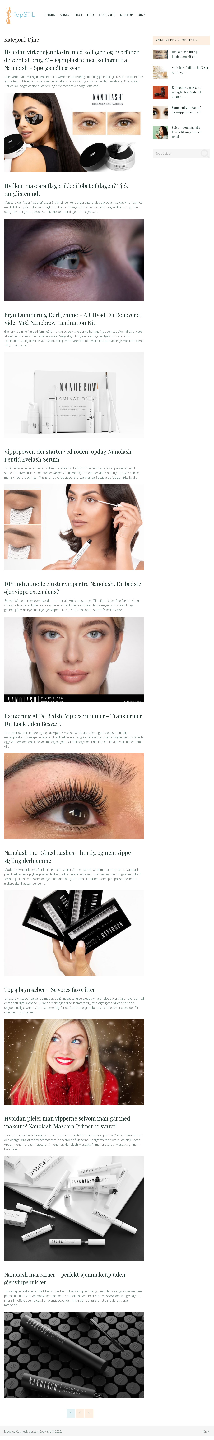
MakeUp (124, 15)
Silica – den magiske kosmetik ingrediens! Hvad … (186, 132)
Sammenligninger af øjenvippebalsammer (186, 109)
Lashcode (105, 15)
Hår (78, 15)
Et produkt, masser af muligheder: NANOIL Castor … (187, 92)
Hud (89, 15)
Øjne (139, 15)
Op (206, 1435)
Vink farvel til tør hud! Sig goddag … (190, 70)
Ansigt (64, 15)
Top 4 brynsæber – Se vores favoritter (51, 992)
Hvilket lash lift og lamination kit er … (185, 54)
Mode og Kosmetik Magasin (21, 1435)
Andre (49, 15)
